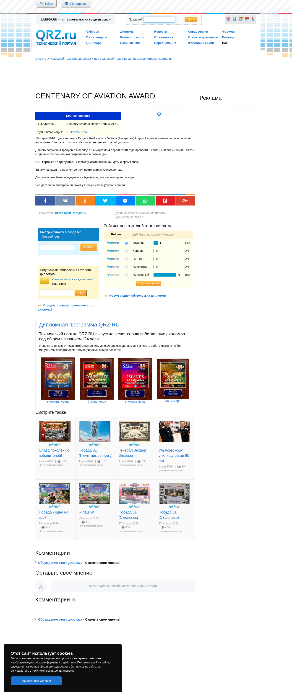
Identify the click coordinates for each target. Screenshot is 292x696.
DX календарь (96, 37)
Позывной (135, 19)
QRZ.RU (41, 58)
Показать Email (77, 132)
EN (228, 20)
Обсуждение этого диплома (60, 563)
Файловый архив (201, 43)
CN (247, 20)
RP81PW (86, 512)
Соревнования (165, 43)
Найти (191, 19)
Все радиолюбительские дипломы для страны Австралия (133, 58)
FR (234, 20)
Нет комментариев (51, 465)
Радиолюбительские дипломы (70, 58)
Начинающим (130, 43)
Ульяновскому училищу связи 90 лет (174, 455)
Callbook (92, 31)
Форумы (228, 31)
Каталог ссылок (132, 37)
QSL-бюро (94, 43)
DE (240, 20)
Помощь (228, 37)
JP (253, 20)
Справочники (198, 31)
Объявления (163, 37)
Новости (160, 31)
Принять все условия (36, 681)
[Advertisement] (146, 76)
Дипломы (127, 31)
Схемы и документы (203, 37)
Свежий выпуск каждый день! (72, 279)
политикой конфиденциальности (53, 670)
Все (224, 43)
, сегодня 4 (70, 213)
